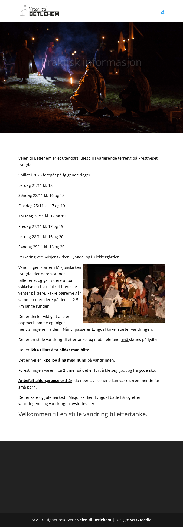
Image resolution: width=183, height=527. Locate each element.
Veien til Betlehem (94, 519)
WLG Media (140, 519)
